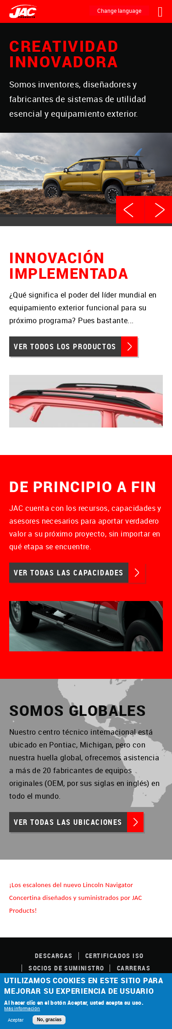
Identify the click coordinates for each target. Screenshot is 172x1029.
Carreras (133, 968)
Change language (119, 10)
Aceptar (15, 1020)
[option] (86, 120)
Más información (22, 1008)
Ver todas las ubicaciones (68, 822)
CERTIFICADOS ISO (114, 955)
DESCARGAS (54, 955)
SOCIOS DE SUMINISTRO (66, 968)
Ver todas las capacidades (69, 573)
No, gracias (49, 1019)
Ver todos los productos (65, 346)
